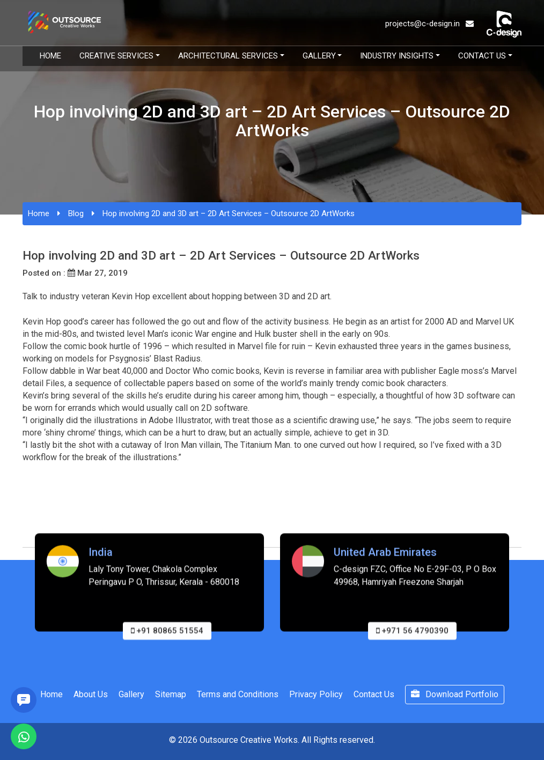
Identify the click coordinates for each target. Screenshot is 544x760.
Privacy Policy (316, 694)
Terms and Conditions (237, 694)
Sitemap (170, 694)
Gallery (319, 56)
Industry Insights (396, 56)
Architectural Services (228, 56)
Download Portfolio (454, 694)
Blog (76, 213)
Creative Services (116, 56)
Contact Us (482, 56)
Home (50, 56)
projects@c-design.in (429, 23)
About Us (90, 694)
